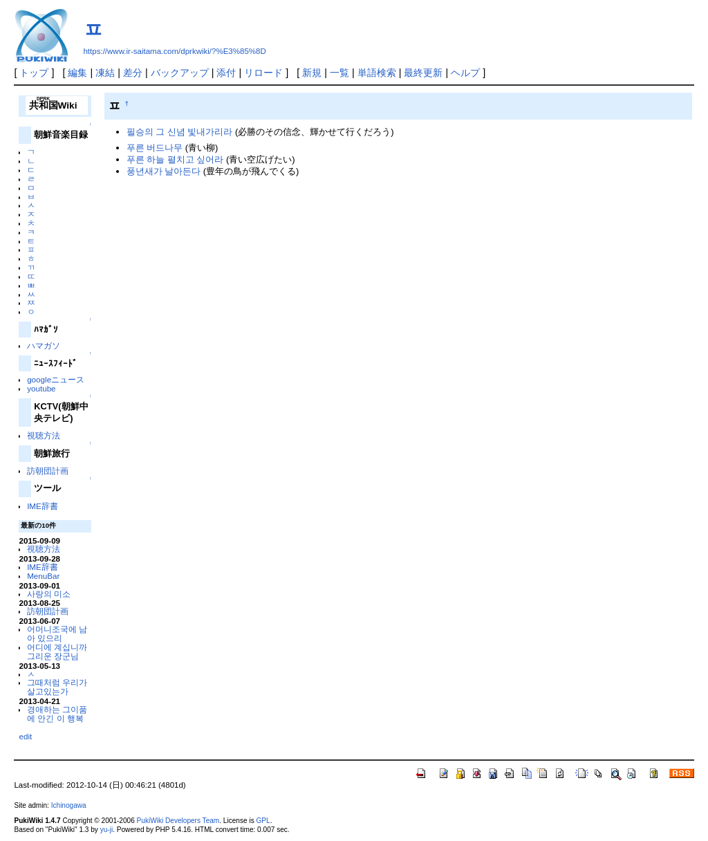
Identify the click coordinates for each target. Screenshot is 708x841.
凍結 (105, 72)
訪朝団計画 (47, 470)
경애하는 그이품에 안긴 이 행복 (57, 714)
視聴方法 (43, 435)
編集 (77, 72)
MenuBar (43, 575)
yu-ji (106, 829)
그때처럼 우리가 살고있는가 (57, 687)
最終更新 (423, 72)
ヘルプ (465, 72)
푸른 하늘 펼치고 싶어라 (175, 159)
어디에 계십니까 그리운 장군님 (57, 651)
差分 (132, 72)
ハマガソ (43, 345)
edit (25, 736)
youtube (41, 388)
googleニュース (55, 379)
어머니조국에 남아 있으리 (57, 634)
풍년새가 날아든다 (164, 171)
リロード (263, 72)
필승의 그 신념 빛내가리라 (180, 132)
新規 (312, 72)
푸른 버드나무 (155, 147)
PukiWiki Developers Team (178, 820)
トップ (33, 72)
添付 (226, 72)
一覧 (339, 72)
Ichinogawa (68, 805)
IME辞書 (42, 505)
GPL (263, 820)
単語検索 (376, 72)
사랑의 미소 (49, 593)
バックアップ (180, 72)
